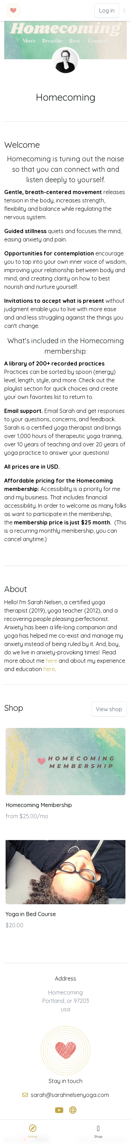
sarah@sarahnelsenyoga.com (70, 1094)
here (51, 660)
